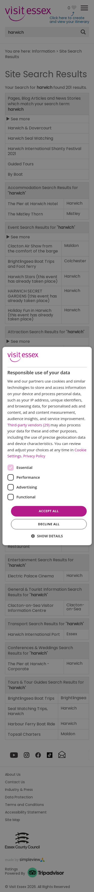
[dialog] (46, 446)
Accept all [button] (49, 511)
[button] (47, 536)
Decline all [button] (48, 524)
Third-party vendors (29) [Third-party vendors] (28, 424)
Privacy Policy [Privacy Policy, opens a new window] (34, 456)
